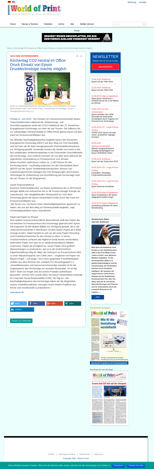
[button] (18, 303)
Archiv (61, 24)
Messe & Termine (30, 24)
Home (13, 24)
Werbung (132, 2)
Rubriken (48, 24)
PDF (98, 297)
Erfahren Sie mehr (136, 465)
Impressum (98, 454)
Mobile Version (87, 24)
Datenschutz (84, 454)
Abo (72, 24)
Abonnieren (105, 67)
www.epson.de (17, 292)
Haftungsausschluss (67, 454)
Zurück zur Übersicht (21, 321)
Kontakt (142, 2)
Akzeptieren (118, 465)
